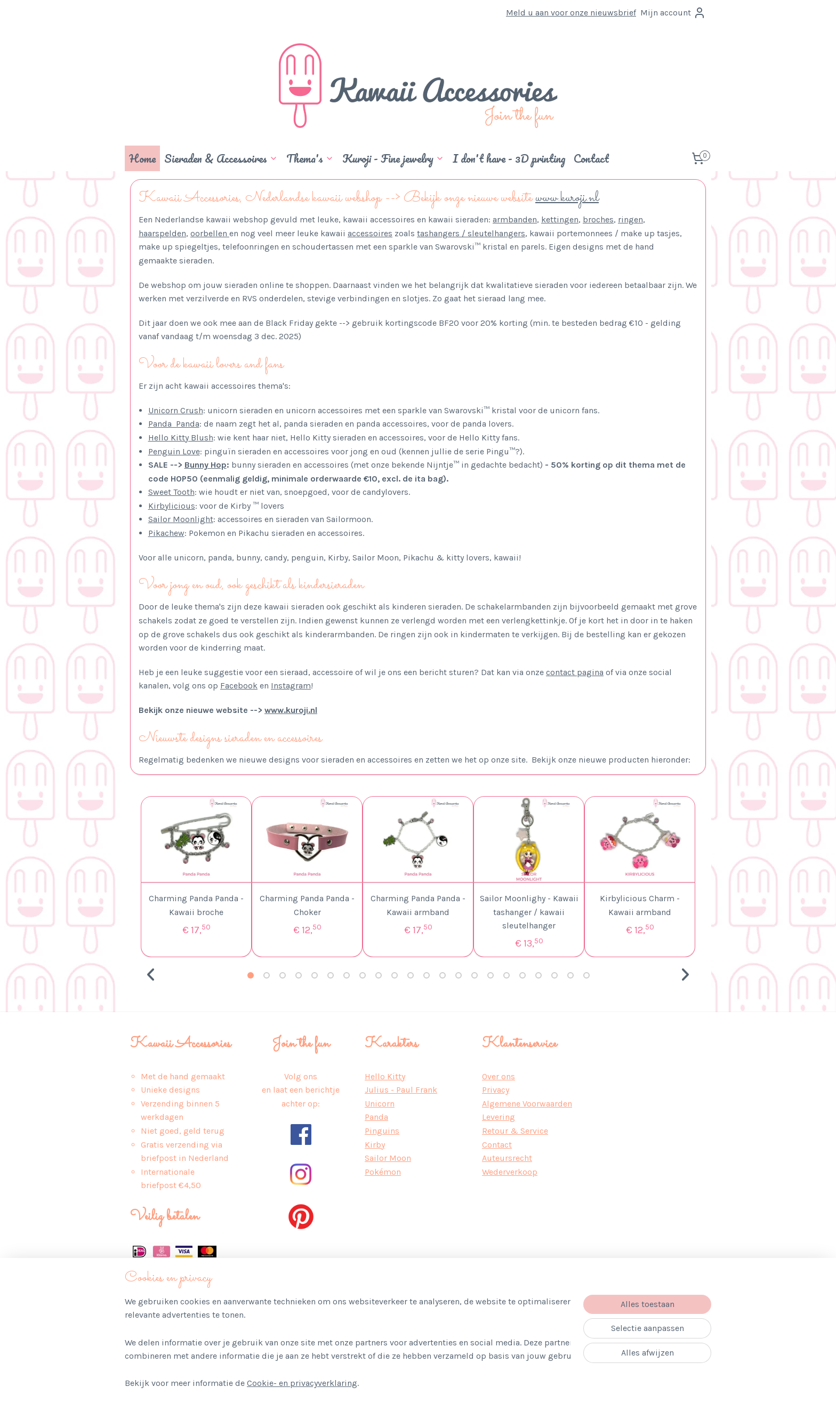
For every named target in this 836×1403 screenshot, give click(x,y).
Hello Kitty (385, 1076)
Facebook (239, 685)
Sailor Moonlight (180, 519)
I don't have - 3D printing (509, 158)
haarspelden (162, 233)
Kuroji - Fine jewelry (393, 158)
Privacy (495, 1090)
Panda (376, 1117)
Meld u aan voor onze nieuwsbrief (571, 12)
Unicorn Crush (175, 410)
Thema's (310, 158)
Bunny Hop (205, 465)
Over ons (498, 1076)
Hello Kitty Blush (180, 437)
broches (598, 219)
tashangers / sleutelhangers (471, 233)
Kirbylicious (171, 506)
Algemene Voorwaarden (527, 1104)
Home (142, 158)
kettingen (559, 219)
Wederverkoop (509, 1172)
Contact (591, 158)
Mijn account (673, 12)
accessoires (370, 233)
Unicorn (380, 1104)
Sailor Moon (388, 1158)
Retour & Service (515, 1131)
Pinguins (382, 1131)
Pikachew (166, 533)
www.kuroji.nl (567, 198)
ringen (630, 219)
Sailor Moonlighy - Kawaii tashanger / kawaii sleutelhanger (529, 912)
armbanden (515, 219)
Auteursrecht (507, 1158)
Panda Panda (173, 424)
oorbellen (209, 233)
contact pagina (575, 672)
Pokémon (383, 1172)
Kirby (375, 1145)
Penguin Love (174, 451)
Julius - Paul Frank (401, 1090)
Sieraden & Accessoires (221, 158)
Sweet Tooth (171, 492)
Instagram (291, 685)
